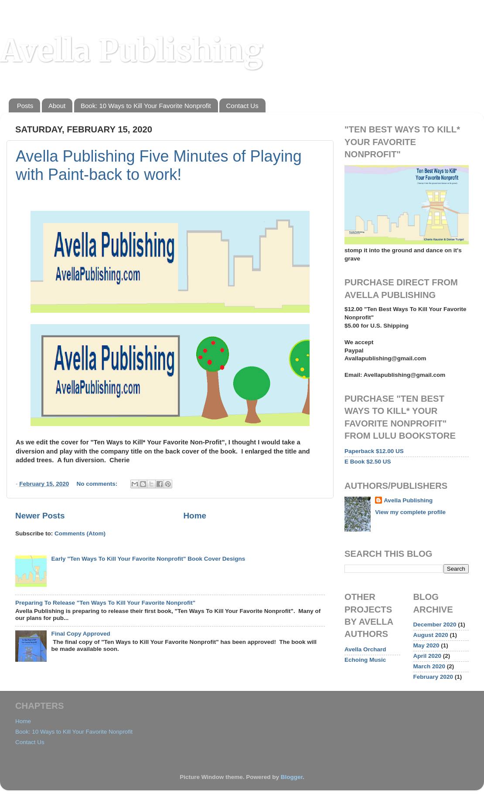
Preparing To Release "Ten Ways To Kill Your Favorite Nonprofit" (105, 602)
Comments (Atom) (80, 533)
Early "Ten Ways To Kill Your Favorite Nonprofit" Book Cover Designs (148, 558)
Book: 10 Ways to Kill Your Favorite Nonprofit (146, 105)
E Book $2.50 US (367, 461)
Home (194, 515)
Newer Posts (40, 515)
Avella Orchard (365, 649)
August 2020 (430, 635)
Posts (25, 105)
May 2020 (426, 645)
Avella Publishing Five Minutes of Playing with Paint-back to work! (159, 165)
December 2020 (435, 624)
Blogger (292, 777)
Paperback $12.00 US (374, 451)
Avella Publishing (131, 50)
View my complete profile (410, 512)
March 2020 (429, 666)
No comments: (98, 484)
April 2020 (427, 656)
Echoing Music (365, 660)
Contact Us (242, 105)
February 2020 (433, 677)
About (56, 105)
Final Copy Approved (80, 633)
